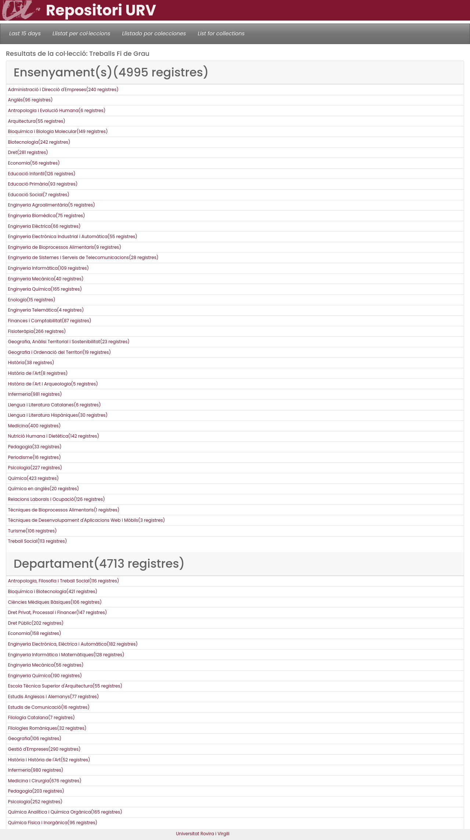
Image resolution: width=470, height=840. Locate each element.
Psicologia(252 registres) (35, 801)
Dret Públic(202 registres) (36, 623)
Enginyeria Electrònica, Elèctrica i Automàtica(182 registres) (73, 644)
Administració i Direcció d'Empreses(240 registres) (63, 89)
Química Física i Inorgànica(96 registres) (52, 822)
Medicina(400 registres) (34, 426)
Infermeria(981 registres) (35, 394)
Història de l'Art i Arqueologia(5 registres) (53, 384)
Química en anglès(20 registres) (43, 488)
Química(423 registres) (33, 478)
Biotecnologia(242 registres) (39, 142)
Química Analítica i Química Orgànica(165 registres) (65, 812)
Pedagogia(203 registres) (36, 791)
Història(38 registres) (31, 362)
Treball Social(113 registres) (37, 541)
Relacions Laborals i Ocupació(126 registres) (56, 499)
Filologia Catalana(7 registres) (41, 717)
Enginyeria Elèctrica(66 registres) (44, 226)
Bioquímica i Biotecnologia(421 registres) (52, 591)
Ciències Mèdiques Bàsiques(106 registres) (55, 602)
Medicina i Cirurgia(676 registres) (45, 781)
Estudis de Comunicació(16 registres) (49, 707)
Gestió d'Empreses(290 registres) (44, 749)
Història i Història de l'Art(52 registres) (49, 760)
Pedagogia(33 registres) (35, 447)
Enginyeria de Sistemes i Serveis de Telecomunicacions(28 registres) (83, 257)
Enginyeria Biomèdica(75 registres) (46, 215)
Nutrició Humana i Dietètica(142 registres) (53, 436)
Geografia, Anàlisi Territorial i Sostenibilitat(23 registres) (69, 341)
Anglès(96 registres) (30, 100)
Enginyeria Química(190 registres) (45, 675)
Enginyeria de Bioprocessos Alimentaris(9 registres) (64, 247)
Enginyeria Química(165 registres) (45, 289)
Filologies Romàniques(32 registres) (47, 728)
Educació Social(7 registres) (38, 194)
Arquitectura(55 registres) (36, 121)
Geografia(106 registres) (34, 738)
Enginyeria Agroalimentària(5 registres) (51, 205)
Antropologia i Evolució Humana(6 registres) (56, 110)
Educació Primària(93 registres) (42, 184)
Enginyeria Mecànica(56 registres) (46, 665)
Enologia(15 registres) (31, 300)
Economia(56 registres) (34, 163)
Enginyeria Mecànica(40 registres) (46, 279)
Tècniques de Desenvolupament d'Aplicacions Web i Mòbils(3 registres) (86, 520)
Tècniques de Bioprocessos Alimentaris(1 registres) (63, 510)
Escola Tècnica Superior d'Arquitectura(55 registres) (65, 686)
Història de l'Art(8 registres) (38, 373)
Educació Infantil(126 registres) (41, 173)
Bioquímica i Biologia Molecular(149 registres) (58, 131)
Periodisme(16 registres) (34, 457)
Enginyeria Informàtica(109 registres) (48, 268)
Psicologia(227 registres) (35, 467)
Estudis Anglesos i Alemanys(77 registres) (53, 696)
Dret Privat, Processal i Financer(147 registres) (57, 612)
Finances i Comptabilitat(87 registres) (49, 320)
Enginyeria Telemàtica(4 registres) (46, 310)
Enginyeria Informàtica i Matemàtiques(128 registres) (66, 654)
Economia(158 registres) (34, 633)
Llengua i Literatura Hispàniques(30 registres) (58, 415)
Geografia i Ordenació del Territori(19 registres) (59, 352)
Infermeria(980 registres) (35, 770)
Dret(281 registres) (28, 152)
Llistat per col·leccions (82, 33)
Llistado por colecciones (154, 33)
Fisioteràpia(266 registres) (37, 331)
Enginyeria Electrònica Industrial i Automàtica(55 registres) (72, 236)
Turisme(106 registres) (32, 531)
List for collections (221, 33)
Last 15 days (25, 33)
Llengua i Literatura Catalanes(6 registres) (54, 405)
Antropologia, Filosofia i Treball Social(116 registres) (63, 581)
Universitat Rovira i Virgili (202, 833)
